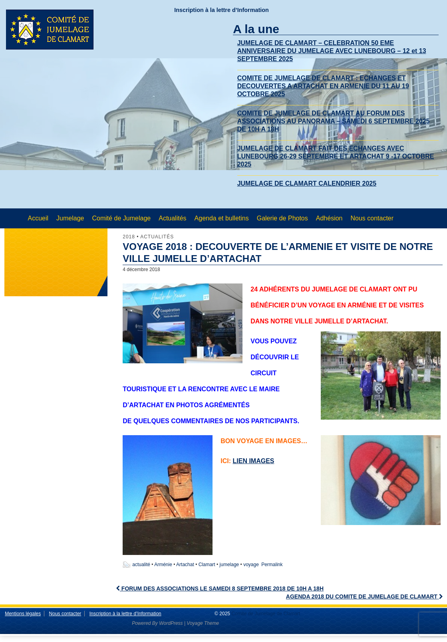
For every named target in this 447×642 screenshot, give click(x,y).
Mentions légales (23, 613)
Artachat (185, 564)
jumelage (229, 564)
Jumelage (70, 218)
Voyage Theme (203, 623)
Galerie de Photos (282, 218)
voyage (251, 564)
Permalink (271, 564)
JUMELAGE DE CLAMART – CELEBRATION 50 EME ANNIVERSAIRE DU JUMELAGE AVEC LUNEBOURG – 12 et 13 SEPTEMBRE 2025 (331, 51)
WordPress (171, 623)
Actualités (172, 218)
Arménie (163, 564)
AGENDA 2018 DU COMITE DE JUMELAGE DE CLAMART (364, 596)
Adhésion (329, 218)
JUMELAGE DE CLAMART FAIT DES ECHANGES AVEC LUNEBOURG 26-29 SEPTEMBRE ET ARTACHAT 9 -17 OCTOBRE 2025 (335, 156)
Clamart (207, 564)
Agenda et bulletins (222, 218)
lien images (253, 461)
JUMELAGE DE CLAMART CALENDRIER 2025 (306, 183)
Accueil (38, 218)
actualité (141, 564)
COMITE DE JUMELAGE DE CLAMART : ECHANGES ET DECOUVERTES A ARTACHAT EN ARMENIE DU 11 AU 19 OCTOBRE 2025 (323, 86)
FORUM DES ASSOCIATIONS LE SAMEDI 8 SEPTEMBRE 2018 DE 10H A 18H (220, 588)
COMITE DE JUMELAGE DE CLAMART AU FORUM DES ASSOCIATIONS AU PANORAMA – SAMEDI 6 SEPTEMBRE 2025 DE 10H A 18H (333, 121)
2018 (129, 237)
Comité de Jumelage (121, 218)
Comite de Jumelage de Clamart (265, 613)
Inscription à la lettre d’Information (221, 10)
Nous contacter (371, 218)
